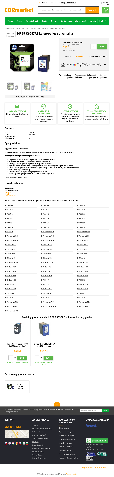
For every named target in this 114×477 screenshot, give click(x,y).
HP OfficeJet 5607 (46, 293)
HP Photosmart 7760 (83, 232)
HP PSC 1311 (45, 280)
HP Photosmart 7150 (47, 241)
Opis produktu (70, 76)
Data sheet (8, 192)
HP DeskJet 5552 (10, 289)
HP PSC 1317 (81, 293)
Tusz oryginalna (31, 28)
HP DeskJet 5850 (82, 271)
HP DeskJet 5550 (82, 267)
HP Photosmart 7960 (47, 232)
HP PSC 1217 (9, 223)
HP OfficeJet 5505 (82, 249)
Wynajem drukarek (37, 455)
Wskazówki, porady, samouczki (42, 429)
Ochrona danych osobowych (41, 448)
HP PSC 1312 (81, 280)
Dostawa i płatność (38, 432)
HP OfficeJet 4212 (46, 258)
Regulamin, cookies (38, 445)
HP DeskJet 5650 (10, 271)
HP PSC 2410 (45, 205)
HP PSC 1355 (45, 285)
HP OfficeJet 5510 (46, 249)
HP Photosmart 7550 (83, 302)
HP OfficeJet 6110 (82, 241)
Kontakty (35, 425)
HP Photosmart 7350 (47, 236)
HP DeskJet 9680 (82, 276)
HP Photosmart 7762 (11, 311)
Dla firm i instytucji (38, 452)
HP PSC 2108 (9, 298)
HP (23, 28)
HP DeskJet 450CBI (47, 262)
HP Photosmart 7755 (83, 306)
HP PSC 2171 (45, 210)
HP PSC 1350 (45, 214)
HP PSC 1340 (81, 214)
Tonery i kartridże (71, 474)
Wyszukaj (92, 10)
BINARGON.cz (105, 468)
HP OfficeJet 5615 (10, 245)
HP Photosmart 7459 (47, 302)
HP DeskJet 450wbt (83, 285)
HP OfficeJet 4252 (46, 254)
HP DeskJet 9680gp (83, 289)
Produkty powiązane (93, 76)
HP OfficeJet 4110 (82, 258)
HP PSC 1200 (81, 227)
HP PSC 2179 (81, 298)
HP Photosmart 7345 (83, 236)
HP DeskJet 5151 (46, 267)
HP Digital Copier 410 (11, 262)
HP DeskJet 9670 (46, 276)
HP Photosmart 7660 (11, 236)
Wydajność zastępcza (39, 458)
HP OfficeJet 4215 (10, 258)
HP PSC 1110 (9, 232)
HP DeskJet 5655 (46, 289)
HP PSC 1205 (45, 227)
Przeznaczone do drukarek (82, 76)
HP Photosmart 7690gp (48, 306)
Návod (7, 194)
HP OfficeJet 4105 (10, 293)
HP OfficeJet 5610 (46, 245)
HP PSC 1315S (9, 285)
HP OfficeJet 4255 (10, 254)
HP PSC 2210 (81, 205)
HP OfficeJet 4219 (82, 254)
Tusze (18, 28)
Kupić (102, 47)
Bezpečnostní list (10, 196)
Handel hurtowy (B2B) (39, 435)
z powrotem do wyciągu (10, 35)
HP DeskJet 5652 (46, 271)
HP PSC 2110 (81, 210)
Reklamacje (35, 442)
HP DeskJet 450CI (10, 280)
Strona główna (9, 28)
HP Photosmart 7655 (11, 306)
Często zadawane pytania (40, 438)
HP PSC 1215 (45, 223)
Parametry (63, 75)
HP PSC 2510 (9, 205)
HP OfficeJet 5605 (82, 245)
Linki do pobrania (103, 76)
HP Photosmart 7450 (11, 302)
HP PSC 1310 (45, 218)
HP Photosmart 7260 (11, 241)
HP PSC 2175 (9, 210)
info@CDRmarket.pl (68, 2)
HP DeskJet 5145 (82, 262)
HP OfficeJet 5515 (10, 249)
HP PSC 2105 (9, 214)
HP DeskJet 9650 (10, 276)
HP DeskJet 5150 (10, 267)
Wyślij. (105, 410)
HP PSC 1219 (81, 218)
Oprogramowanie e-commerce (91, 468)
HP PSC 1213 (81, 223)
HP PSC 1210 (9, 227)
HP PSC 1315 (9, 218)
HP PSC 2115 (45, 298)
